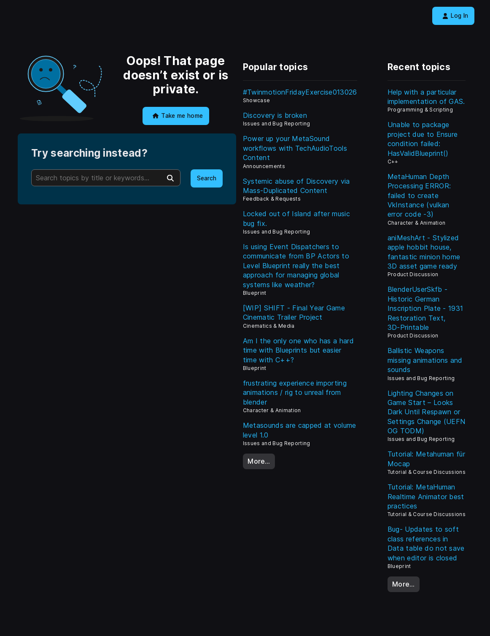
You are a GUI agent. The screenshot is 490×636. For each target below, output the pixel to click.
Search (206, 178)
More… (259, 461)
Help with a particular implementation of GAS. (426, 97)
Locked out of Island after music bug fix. (296, 218)
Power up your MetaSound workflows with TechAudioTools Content (295, 148)
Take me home (178, 115)
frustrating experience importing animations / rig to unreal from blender (295, 392)
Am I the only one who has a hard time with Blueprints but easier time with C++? (298, 350)
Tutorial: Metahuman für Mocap (426, 458)
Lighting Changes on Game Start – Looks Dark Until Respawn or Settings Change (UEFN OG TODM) (427, 412)
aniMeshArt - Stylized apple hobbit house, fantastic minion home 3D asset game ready (424, 252)
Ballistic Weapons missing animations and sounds (425, 360)
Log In (455, 15)
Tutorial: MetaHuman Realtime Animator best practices (426, 496)
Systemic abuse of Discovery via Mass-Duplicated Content (296, 186)
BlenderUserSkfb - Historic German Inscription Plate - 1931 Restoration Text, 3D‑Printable (425, 308)
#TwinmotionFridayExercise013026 (300, 92)
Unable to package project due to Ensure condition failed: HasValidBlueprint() (423, 138)
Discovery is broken (275, 115)
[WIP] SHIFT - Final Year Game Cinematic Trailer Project (294, 312)
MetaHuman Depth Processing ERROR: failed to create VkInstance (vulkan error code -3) (419, 195)
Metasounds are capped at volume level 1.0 (299, 430)
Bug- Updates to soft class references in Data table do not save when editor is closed (426, 543)
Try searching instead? (89, 153)
